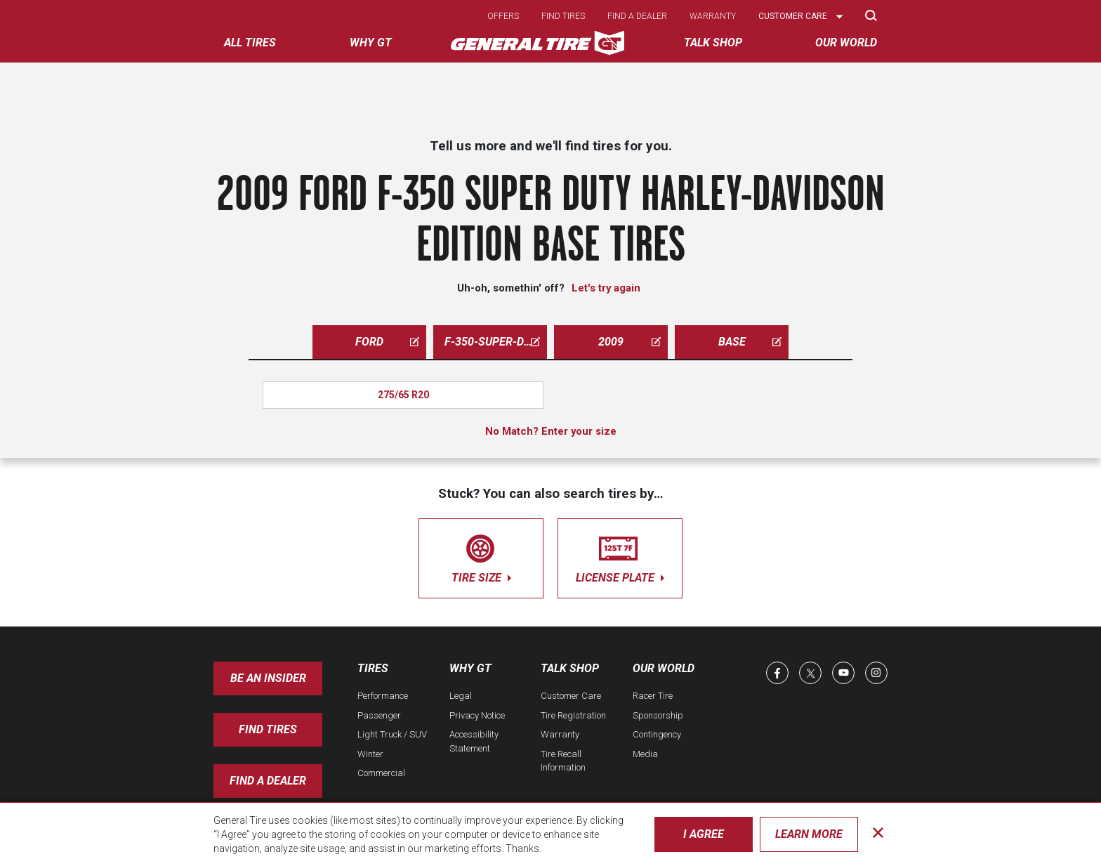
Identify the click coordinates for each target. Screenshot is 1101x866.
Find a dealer (637, 16)
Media (645, 754)
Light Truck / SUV (392, 734)
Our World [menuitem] (846, 42)
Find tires (563, 16)
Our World (663, 668)
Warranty (713, 16)
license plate (620, 555)
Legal (460, 695)
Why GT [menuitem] (371, 42)
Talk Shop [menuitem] (713, 42)
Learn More (809, 834)
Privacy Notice (477, 715)
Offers (503, 16)
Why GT (470, 668)
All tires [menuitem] (250, 42)
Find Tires (268, 729)
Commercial (381, 773)
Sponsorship (658, 715)
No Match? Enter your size (551, 431)
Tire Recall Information (563, 761)
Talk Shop (570, 668)
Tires (372, 668)
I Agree (703, 834)
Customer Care (571, 695)
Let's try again (606, 288)
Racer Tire (653, 695)
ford (387, 341)
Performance (382, 695)
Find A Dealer (268, 780)
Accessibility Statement (474, 741)
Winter (370, 754)
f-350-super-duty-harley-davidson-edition (495, 341)
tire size (481, 555)
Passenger (379, 715)
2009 (629, 341)
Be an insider (268, 678)
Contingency (657, 734)
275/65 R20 (403, 394)
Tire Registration (573, 715)
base (750, 341)
